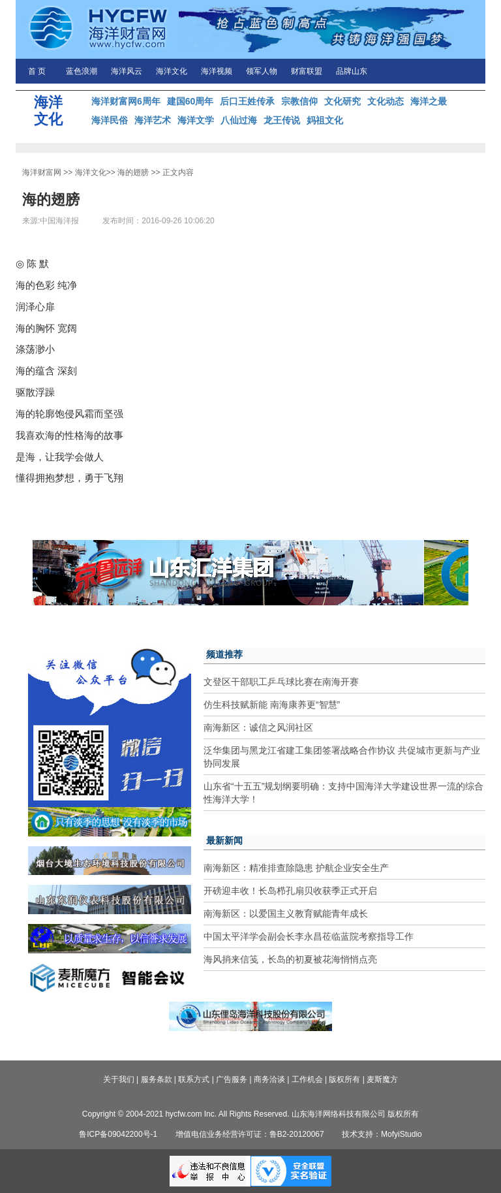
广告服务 (231, 1079)
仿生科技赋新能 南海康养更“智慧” (272, 704)
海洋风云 (126, 71)
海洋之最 (428, 101)
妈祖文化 (325, 120)
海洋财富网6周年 (125, 101)
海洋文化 (171, 71)
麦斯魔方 (382, 1079)
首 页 (37, 71)
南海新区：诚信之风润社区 (258, 727)
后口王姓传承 (247, 101)
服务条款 (156, 1079)
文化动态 (385, 101)
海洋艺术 (152, 120)
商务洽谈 (269, 1079)
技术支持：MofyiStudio (382, 1134)
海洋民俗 (109, 120)
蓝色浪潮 (81, 71)
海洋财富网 (41, 172)
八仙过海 (238, 120)
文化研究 (342, 101)
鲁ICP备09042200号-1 (118, 1134)
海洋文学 (195, 120)
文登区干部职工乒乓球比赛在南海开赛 (281, 681)
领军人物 (261, 71)
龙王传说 (282, 120)
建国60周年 (190, 101)
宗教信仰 (299, 101)
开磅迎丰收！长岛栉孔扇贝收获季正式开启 (290, 890)
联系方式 (193, 1079)
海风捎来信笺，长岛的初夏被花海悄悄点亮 (290, 959)
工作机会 (307, 1079)
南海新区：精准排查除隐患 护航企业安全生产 (296, 868)
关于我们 (118, 1079)
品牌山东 (351, 71)
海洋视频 (216, 71)
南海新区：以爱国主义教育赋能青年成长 (286, 913)
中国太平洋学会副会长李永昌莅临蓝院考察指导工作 (309, 936)
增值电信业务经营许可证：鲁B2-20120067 (249, 1134)
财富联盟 (306, 71)
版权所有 (344, 1079)
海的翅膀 (133, 172)
